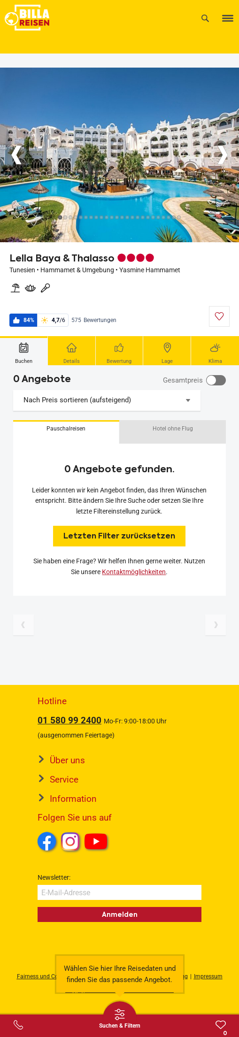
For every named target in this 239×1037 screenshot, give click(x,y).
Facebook (47, 841)
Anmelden (120, 914)
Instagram (70, 841)
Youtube (97, 842)
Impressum (208, 976)
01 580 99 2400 (69, 720)
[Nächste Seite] (215, 625)
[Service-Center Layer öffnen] (18, 1024)
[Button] (16, 155)
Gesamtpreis (183, 380)
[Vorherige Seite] (23, 625)
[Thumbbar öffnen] (120, 1018)
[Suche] (205, 18)
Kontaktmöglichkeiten (134, 572)
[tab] (24, 350)
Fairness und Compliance (49, 976)
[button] (66, 432)
